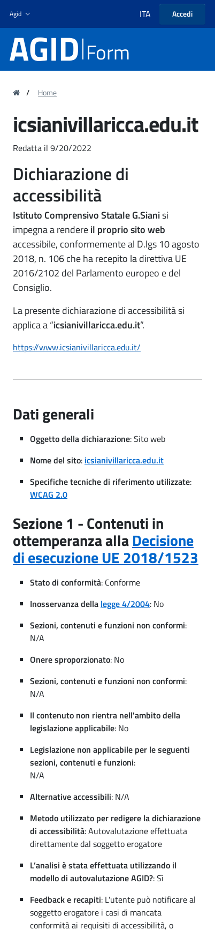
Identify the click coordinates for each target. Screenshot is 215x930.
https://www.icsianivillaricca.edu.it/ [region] (77, 347)
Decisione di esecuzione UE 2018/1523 (105, 549)
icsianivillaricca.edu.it (124, 460)
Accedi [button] (182, 13)
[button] (21, 14)
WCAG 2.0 (48, 494)
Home (47, 93)
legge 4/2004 (125, 603)
